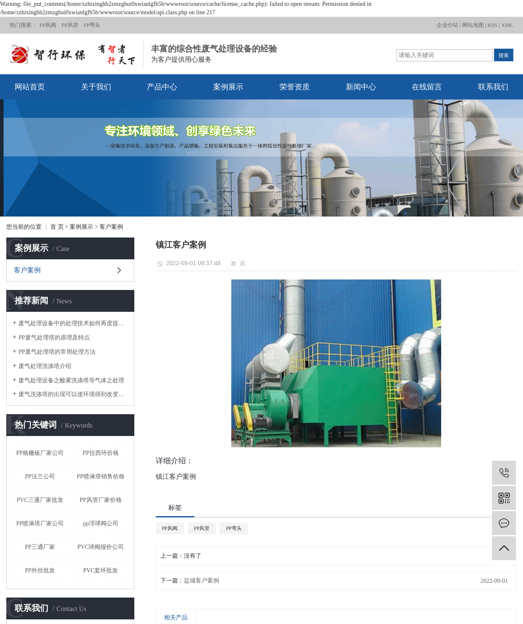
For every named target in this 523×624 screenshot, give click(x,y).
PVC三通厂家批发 (40, 500)
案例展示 (228, 87)
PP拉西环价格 (101, 453)
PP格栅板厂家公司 (40, 453)
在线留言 (427, 87)
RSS (492, 25)
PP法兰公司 (40, 476)
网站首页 (30, 87)
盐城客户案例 (201, 580)
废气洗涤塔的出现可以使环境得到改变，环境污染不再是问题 (73, 394)
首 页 (57, 227)
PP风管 (69, 25)
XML (507, 25)
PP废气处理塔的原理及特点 (54, 337)
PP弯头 (92, 25)
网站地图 (473, 25)
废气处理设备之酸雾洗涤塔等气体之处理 (71, 380)
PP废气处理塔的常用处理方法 (57, 352)
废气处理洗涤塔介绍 (44, 366)
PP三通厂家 (40, 547)
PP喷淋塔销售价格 (101, 476)
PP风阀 (47, 25)
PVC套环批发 (100, 570)
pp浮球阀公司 (100, 523)
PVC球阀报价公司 (100, 547)
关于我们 (96, 87)
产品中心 (162, 87)
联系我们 (493, 87)
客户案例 (111, 227)
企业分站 (447, 25)
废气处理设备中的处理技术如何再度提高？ (73, 323)
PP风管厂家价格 (101, 500)
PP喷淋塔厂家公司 (40, 523)
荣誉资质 (295, 87)
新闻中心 (361, 87)
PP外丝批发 (40, 570)
